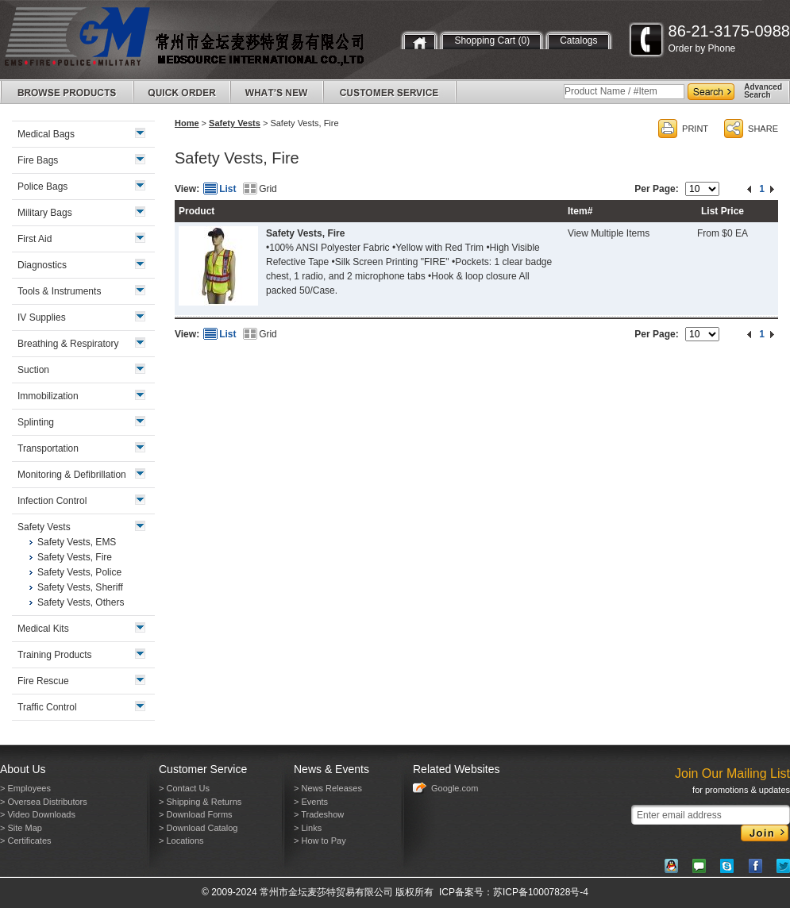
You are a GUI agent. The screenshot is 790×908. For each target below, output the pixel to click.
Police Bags (42, 186)
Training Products (54, 654)
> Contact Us (184, 788)
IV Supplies (41, 317)
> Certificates (26, 840)
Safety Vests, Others (80, 602)
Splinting (35, 422)
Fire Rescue (43, 681)
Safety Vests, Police (79, 572)
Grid (268, 188)
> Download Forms (196, 814)
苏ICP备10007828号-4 (540, 892)
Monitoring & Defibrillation (71, 474)
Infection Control (52, 500)
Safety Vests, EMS (76, 542)
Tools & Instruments (59, 291)
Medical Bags (46, 134)
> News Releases (328, 788)
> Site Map (21, 828)
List (227, 188)
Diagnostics (42, 265)
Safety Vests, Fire (305, 233)
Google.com (454, 788)
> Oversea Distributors (43, 801)
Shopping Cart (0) (492, 40)
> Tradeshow (319, 814)
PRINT (695, 128)
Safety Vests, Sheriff (80, 587)
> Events (311, 801)
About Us (23, 769)
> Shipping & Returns (200, 801)
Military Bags (44, 212)
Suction (33, 369)
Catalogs (578, 40)
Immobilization (48, 396)
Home (187, 123)
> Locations (181, 840)
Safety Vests (234, 123)
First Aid (34, 238)
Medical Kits (43, 628)
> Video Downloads (37, 814)
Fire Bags (37, 160)
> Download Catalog (198, 828)
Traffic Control (47, 707)
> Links (308, 828)
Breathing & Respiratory (67, 343)
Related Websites (456, 769)
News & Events (331, 769)
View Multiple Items (608, 233)
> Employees (25, 788)
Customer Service (203, 769)
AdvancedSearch (763, 91)
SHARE (763, 128)
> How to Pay (320, 840)
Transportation (48, 448)
